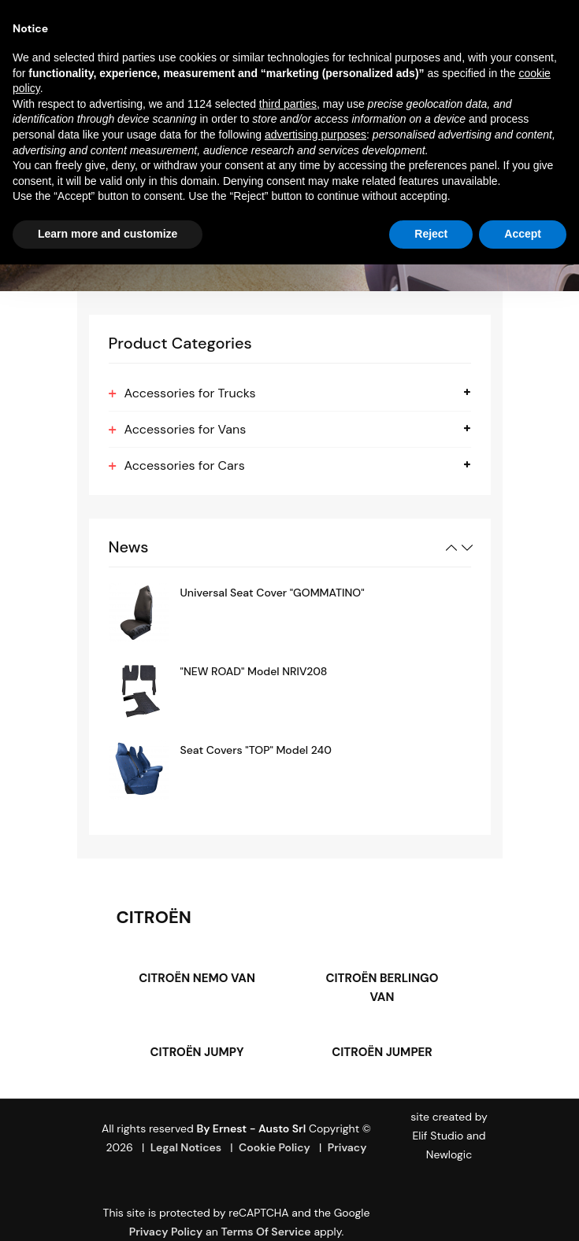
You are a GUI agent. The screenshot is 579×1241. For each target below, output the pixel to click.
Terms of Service (265, 1231)
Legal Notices (186, 1147)
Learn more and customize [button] (107, 233)
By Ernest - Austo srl (251, 1128)
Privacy (347, 1147)
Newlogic (449, 1154)
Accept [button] (522, 233)
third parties (288, 104)
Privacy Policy (166, 1231)
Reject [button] (430, 233)
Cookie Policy (274, 1147)
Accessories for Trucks (190, 393)
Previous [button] (451, 548)
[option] (290, 612)
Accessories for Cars (184, 465)
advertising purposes (315, 134)
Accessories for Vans (185, 429)
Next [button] (467, 548)
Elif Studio (437, 1135)
